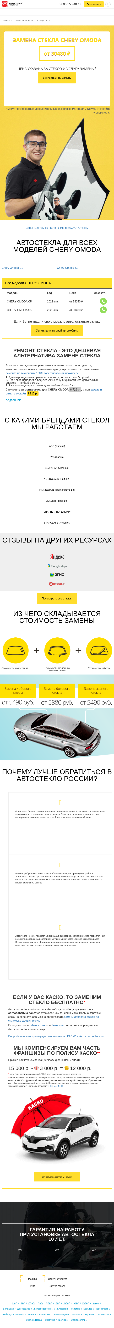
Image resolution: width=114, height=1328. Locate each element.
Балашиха (8, 1308)
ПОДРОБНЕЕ (13, 400)
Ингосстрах (38, 1025)
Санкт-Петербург (57, 1279)
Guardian (57, 468)
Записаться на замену (57, 77)
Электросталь (78, 1320)
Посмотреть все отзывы (57, 598)
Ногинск (32, 1314)
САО (40, 1303)
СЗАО (31, 1303)
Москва (32, 1279)
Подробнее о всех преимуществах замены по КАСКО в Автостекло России (56, 1036)
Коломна (75, 1308)
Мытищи (19, 1314)
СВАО (49, 1303)
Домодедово (23, 1308)
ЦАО (14, 1303)
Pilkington (57, 489)
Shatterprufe (57, 511)
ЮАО (76, 1303)
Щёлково (63, 1320)
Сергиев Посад (34, 1320)
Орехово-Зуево (61, 1314)
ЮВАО (66, 1303)
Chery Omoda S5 (67, 267)
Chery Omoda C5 (12, 267)
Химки (96, 1303)
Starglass (57, 522)
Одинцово (44, 1314)
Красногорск (102, 1308)
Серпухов (50, 1320)
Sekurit (57, 500)
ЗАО (23, 1303)
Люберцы (7, 1314)
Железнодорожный (43, 1308)
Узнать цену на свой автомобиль (57, 330)
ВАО (58, 1303)
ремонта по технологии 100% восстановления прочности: (42, 373)
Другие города (58, 1286)
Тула (32, 1286)
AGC (57, 446)
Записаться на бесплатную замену (57, 1177)
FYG (57, 457)
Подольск (77, 1314)
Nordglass (57, 479)
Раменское (103, 1314)
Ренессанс (58, 1025)
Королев (87, 1308)
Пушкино (90, 1314)
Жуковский (62, 1308)
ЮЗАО (85, 1303)
